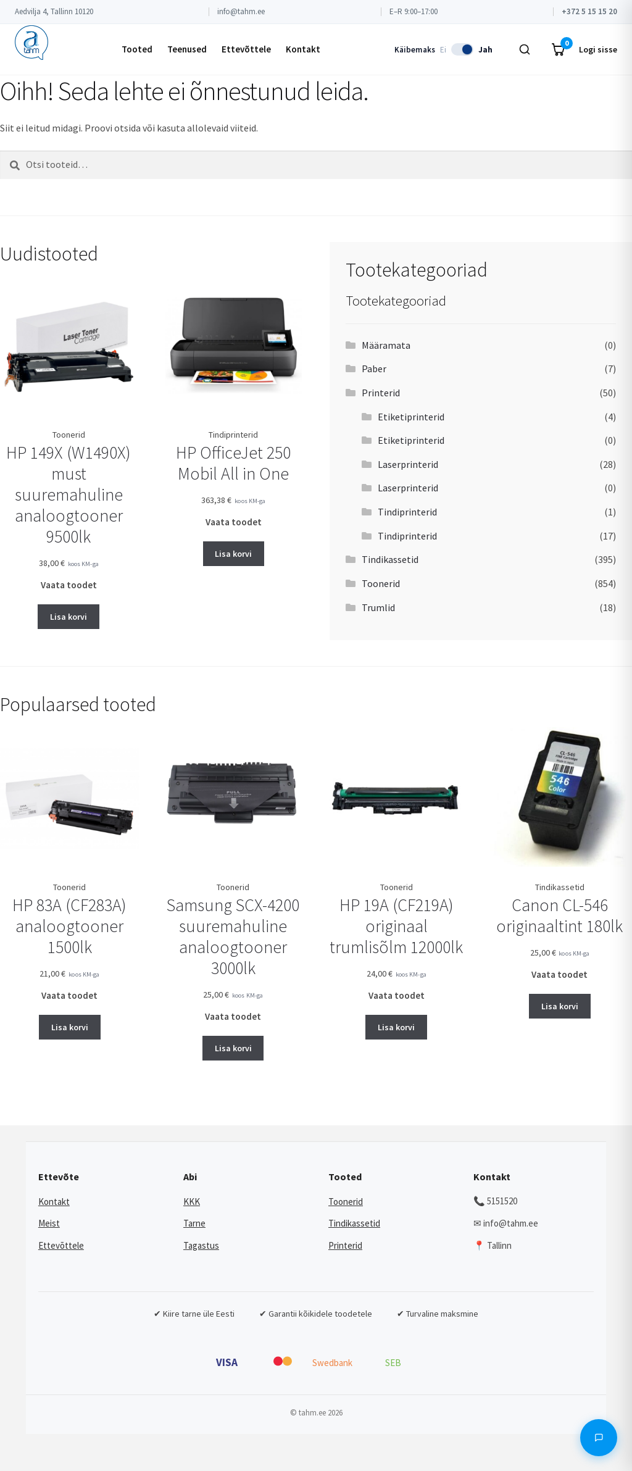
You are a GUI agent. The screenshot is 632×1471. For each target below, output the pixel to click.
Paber (374, 368)
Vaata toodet (69, 585)
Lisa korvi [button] (68, 616)
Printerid (381, 392)
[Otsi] (524, 49)
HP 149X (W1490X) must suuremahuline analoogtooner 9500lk (68, 494)
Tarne (194, 1223)
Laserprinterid (408, 464)
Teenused (187, 49)
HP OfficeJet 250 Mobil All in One (233, 463)
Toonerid (381, 583)
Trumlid (378, 607)
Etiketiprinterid (411, 416)
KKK (191, 1201)
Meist (49, 1223)
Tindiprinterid (407, 512)
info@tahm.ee (241, 11)
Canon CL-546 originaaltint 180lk (559, 915)
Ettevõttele (246, 49)
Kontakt (303, 49)
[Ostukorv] (558, 49)
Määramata (386, 345)
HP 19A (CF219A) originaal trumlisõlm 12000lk (396, 926)
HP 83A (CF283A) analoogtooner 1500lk (69, 926)
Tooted (137, 49)
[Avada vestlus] (598, 1437)
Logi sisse (598, 49)
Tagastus (201, 1245)
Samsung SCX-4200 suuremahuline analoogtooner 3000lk (233, 936)
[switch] (462, 49)
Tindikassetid (390, 559)
